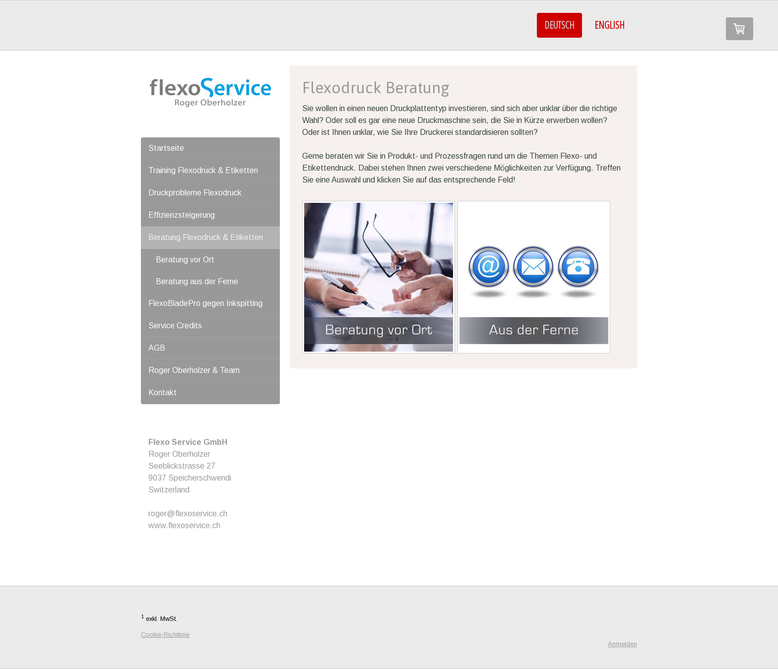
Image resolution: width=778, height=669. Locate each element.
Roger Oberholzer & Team (194, 370)
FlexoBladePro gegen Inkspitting (205, 303)
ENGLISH (609, 25)
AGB (156, 348)
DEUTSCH (559, 25)
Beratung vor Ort (185, 259)
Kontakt (162, 392)
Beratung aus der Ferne (197, 281)
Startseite (166, 148)
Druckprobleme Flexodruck (195, 192)
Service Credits (175, 325)
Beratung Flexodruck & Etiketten (205, 237)
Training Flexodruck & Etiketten (203, 170)
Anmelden (622, 644)
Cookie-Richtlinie (165, 634)
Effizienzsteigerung (181, 215)
